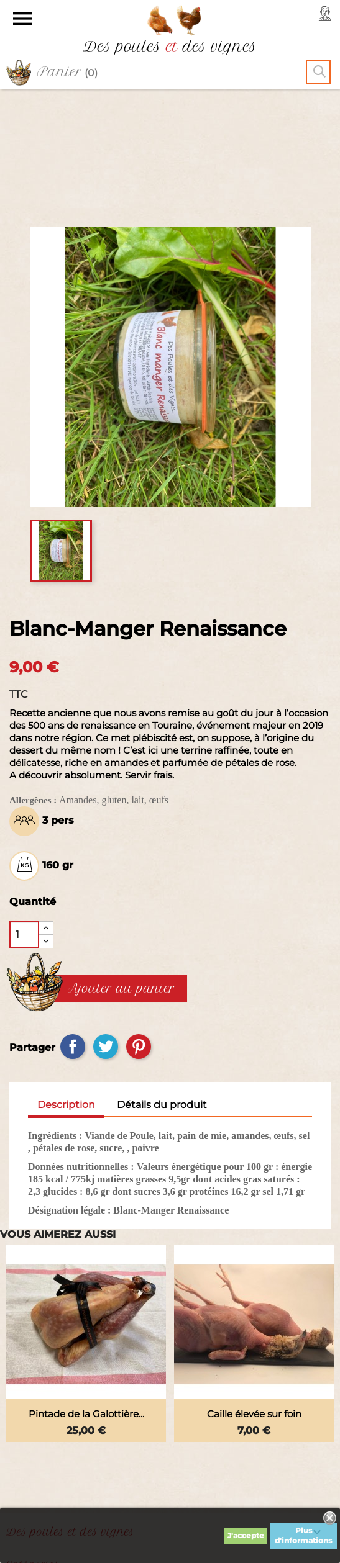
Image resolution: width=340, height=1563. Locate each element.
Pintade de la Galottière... (86, 1295)
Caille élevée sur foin (254, 1295)
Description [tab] (66, 986)
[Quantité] (24, 816)
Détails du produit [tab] (162, 986)
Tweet (105, 928)
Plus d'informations (303, 1535)
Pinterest (138, 928)
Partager (72, 928)
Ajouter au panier (121, 870)
